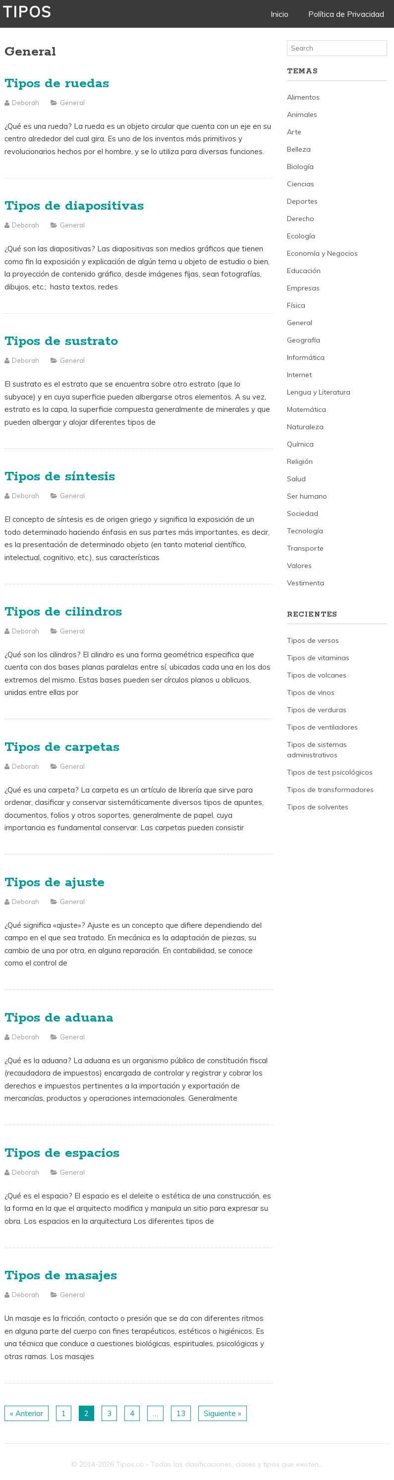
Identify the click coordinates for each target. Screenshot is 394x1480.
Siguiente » (222, 1413)
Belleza (299, 149)
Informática (306, 357)
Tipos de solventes (317, 806)
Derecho (300, 218)
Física (296, 305)
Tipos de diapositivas (74, 206)
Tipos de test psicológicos (330, 772)
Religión (300, 461)
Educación (304, 270)
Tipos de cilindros (63, 612)
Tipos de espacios (61, 1153)
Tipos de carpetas (61, 747)
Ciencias (300, 183)
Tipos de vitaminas (318, 657)
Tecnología (305, 530)
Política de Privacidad (346, 14)
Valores (299, 565)
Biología (300, 166)
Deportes (302, 201)
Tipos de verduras (316, 709)
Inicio (279, 14)
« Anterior (26, 1413)
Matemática (306, 409)
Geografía (303, 340)
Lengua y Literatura (318, 392)
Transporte (305, 548)
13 (180, 1413)
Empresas (303, 288)
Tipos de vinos (311, 692)
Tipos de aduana (58, 1017)
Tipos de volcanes (316, 675)
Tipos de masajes (60, 1275)
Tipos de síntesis (59, 476)
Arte (294, 131)
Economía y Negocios (322, 253)
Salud (296, 478)
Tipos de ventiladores (322, 727)
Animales (302, 114)
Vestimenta (305, 582)
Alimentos (303, 97)
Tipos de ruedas (56, 83)
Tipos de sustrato (61, 341)
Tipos (27, 11)
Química (300, 444)
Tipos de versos (313, 640)
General (72, 103)
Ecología (301, 235)
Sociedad (302, 513)
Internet (299, 374)
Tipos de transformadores (330, 789)
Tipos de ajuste (54, 882)
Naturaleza (305, 426)
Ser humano (307, 496)
